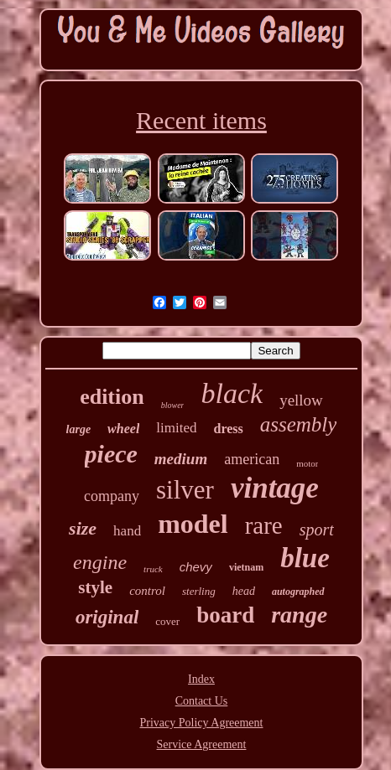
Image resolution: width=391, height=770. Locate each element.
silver (185, 489)
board (225, 615)
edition (112, 397)
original (107, 617)
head (243, 591)
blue (305, 558)
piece (111, 454)
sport (317, 529)
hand (127, 531)
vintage (275, 488)
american (251, 459)
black (232, 393)
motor (307, 463)
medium (180, 459)
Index (201, 679)
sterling (199, 591)
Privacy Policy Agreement (201, 722)
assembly (298, 424)
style (95, 587)
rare (264, 525)
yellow (301, 400)
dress (228, 428)
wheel (123, 428)
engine (100, 562)
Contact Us (201, 701)
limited (176, 428)
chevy (196, 567)
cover (167, 621)
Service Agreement (202, 744)
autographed (298, 591)
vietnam (246, 567)
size (82, 528)
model (193, 524)
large (78, 429)
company (111, 496)
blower (173, 405)
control (147, 590)
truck (153, 569)
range (299, 615)
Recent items (201, 120)
